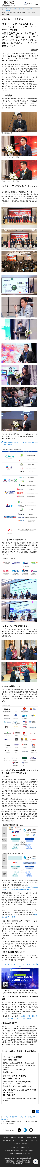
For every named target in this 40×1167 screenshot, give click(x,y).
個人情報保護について (9, 1140)
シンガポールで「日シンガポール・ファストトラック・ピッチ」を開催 (19, 1017)
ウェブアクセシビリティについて (27, 1140)
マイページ (28, 3)
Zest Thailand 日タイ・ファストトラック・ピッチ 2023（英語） (21, 443)
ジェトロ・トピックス (25, 9)
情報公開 (20, 1137)
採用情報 (5, 1137)
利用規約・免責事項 (31, 1137)
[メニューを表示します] (37, 3)
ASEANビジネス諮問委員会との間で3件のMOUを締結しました (19, 888)
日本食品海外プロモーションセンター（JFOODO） (20, 1150)
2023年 (8, 11)
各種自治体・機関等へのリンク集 (20, 1153)
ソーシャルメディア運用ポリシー (20, 1143)
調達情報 (13, 1137)
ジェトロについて (11, 9)
